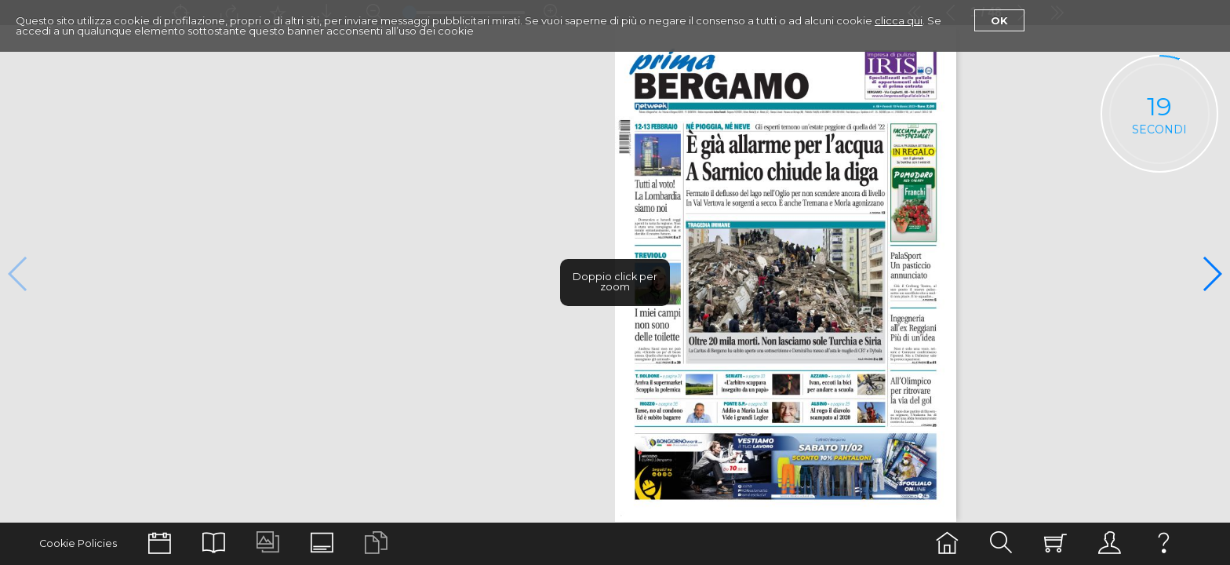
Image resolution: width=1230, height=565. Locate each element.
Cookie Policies (78, 543)
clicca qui (899, 20)
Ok (999, 20)
